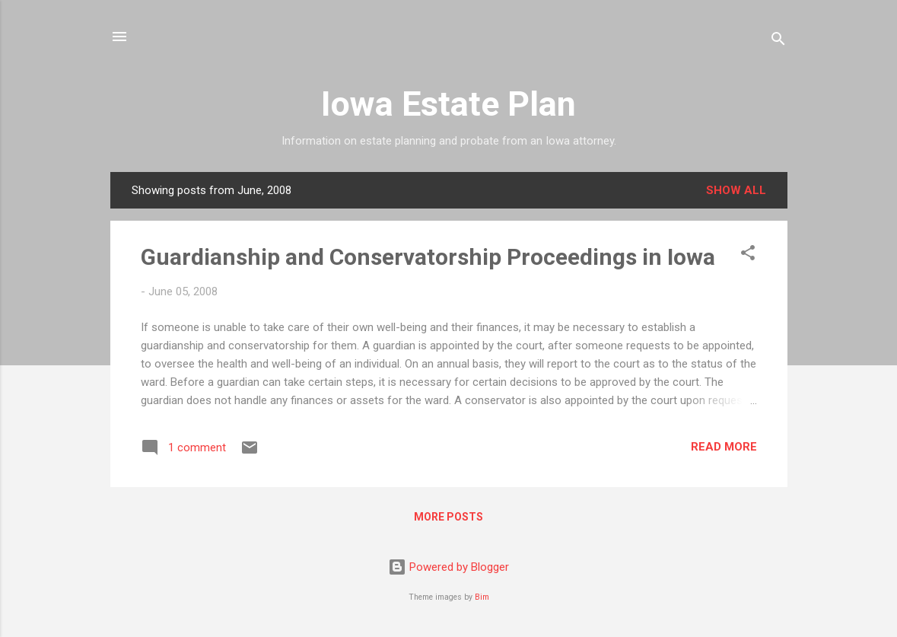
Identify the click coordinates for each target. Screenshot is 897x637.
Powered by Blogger (448, 567)
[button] (748, 255)
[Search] (778, 41)
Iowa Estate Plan (448, 104)
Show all (736, 190)
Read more (724, 447)
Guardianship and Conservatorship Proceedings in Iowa (428, 257)
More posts (448, 517)
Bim (482, 597)
